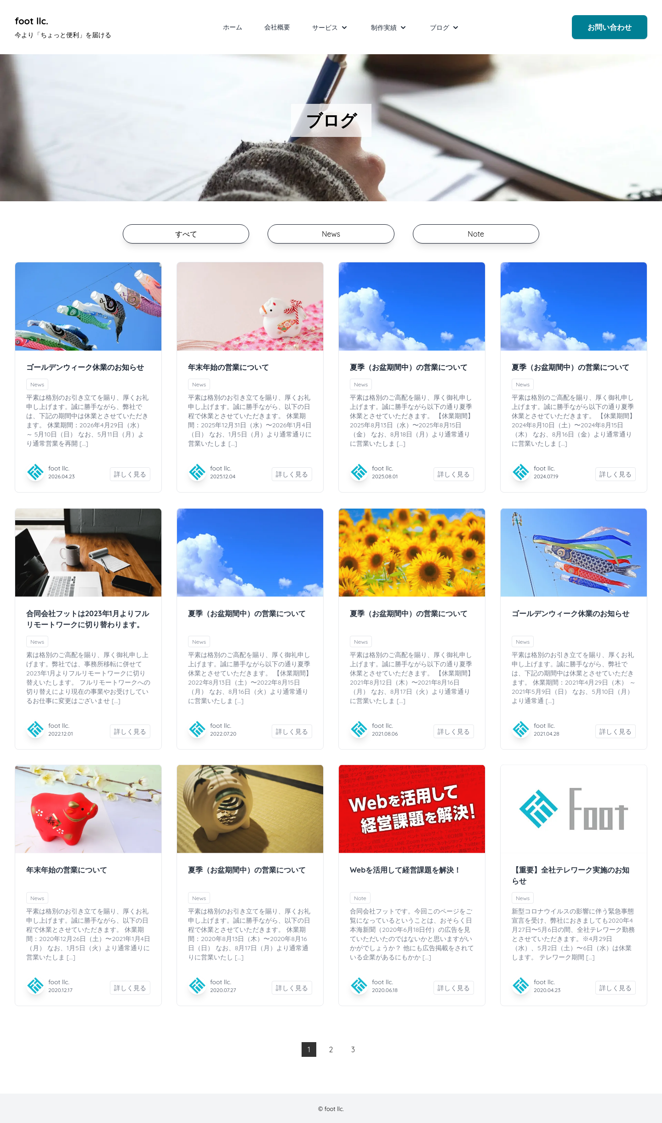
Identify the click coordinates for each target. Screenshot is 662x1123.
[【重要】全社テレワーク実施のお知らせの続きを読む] (574, 815)
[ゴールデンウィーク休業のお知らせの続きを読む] (88, 306)
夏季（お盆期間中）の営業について (409, 367)
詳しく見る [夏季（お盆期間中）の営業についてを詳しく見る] (454, 474)
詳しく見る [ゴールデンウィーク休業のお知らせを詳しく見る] (130, 474)
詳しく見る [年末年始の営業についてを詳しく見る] (292, 474)
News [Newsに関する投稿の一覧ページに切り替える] (331, 233)
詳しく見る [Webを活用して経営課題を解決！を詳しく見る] (454, 994)
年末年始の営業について (228, 367)
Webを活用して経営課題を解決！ (405, 876)
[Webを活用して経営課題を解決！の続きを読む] (412, 815)
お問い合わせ (610, 27)
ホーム (232, 27)
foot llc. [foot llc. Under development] (31, 21)
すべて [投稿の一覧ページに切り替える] (186, 233)
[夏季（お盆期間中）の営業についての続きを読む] (412, 306)
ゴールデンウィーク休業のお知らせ (85, 367)
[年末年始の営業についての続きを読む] (250, 306)
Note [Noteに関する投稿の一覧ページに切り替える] (476, 233)
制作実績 (389, 27)
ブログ (445, 27)
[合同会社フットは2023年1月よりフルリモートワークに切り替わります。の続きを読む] (88, 559)
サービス (330, 27)
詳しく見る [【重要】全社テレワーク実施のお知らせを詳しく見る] (615, 994)
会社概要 (277, 27)
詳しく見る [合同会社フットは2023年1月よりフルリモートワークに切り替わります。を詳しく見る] (130, 738)
